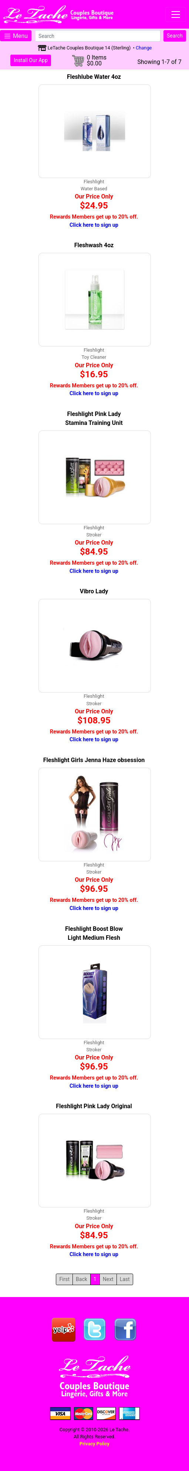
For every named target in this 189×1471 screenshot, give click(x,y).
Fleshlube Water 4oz (94, 76)
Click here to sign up (94, 225)
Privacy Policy (94, 1443)
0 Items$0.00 (97, 61)
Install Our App (31, 60)
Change (144, 48)
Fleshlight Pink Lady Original (94, 1106)
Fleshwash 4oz (94, 245)
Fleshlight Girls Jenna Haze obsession (94, 760)
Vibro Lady (94, 591)
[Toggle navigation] (175, 14)
